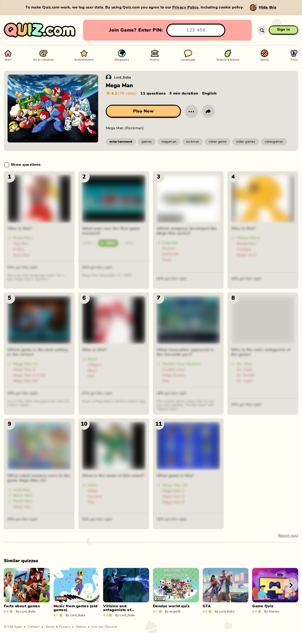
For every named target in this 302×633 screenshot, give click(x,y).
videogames (274, 141)
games (147, 141)
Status (81, 627)
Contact (33, 627)
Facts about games (22, 606)
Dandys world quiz (171, 606)
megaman (168, 141)
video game (217, 141)
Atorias (271, 611)
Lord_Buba (122, 77)
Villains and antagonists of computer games (119, 610)
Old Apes (14, 627)
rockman (192, 141)
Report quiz (288, 535)
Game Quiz (262, 606)
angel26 (172, 611)
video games (246, 141)
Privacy (64, 627)
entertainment (120, 141)
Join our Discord (104, 627)
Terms (50, 627)
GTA (207, 606)
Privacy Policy (185, 7)
